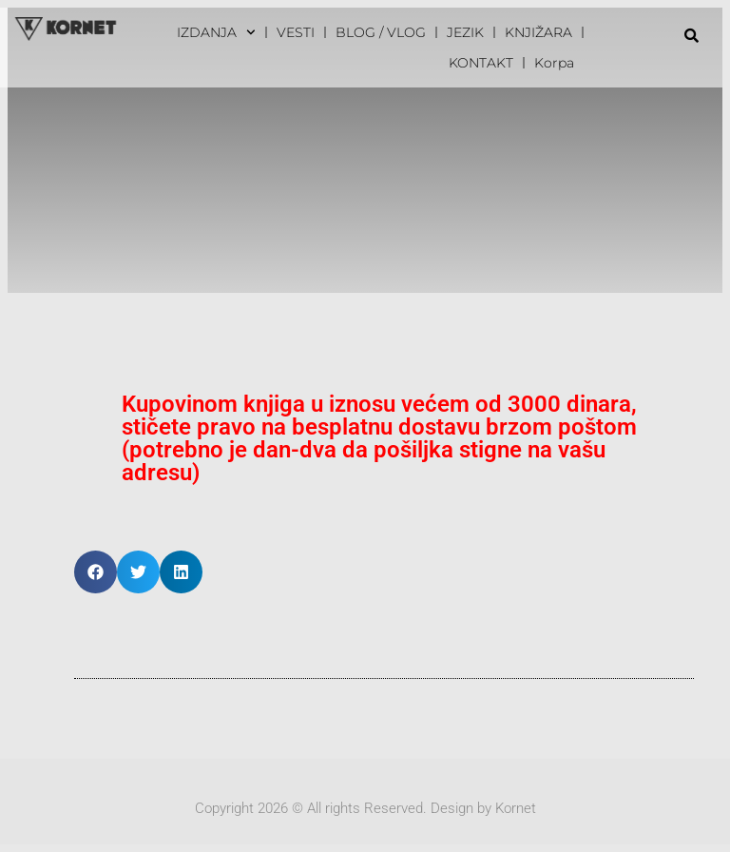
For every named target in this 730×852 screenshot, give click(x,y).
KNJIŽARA (538, 32)
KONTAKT (481, 62)
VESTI (296, 32)
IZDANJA (216, 32)
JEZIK (465, 32)
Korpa (554, 62)
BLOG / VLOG (381, 32)
